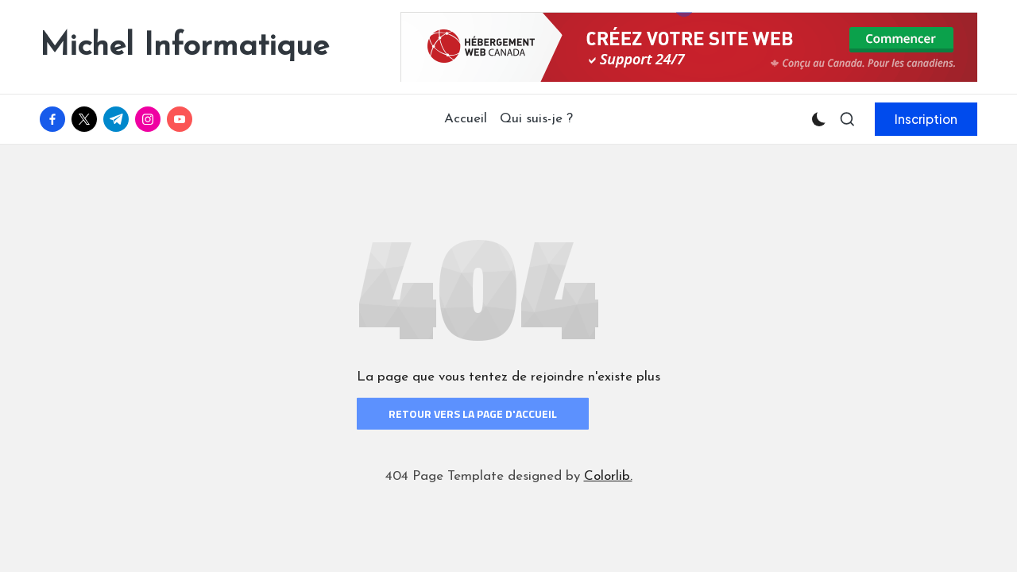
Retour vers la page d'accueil (473, 413)
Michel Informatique (184, 47)
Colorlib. (608, 476)
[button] (926, 119)
